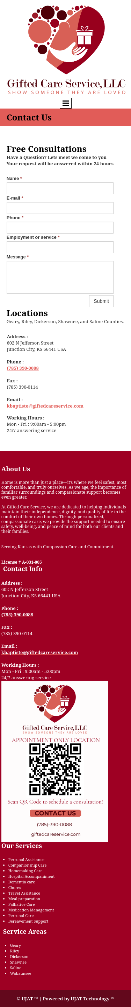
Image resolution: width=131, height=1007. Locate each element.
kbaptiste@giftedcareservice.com (45, 406)
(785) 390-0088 (23, 368)
